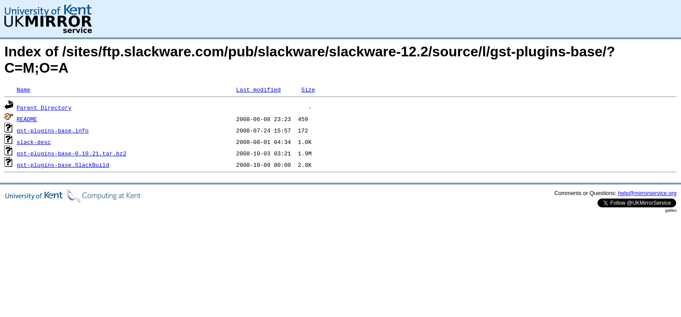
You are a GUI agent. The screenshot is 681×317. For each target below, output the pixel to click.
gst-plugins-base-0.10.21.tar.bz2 (72, 153)
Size (308, 89)
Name (23, 89)
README (27, 119)
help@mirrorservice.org (647, 193)
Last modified (258, 89)
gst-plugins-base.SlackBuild (63, 165)
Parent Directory (44, 107)
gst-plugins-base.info (53, 130)
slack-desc (34, 142)
